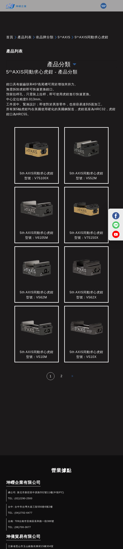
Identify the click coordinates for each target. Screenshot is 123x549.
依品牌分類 (44, 37)
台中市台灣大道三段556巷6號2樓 (34, 506)
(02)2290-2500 (23, 498)
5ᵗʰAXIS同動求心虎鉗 (91, 37)
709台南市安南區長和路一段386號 (34, 521)
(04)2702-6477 (23, 512)
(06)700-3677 (22, 527)
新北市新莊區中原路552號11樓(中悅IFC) (40, 492)
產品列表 (25, 37)
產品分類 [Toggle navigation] (61, 64)
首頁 (9, 37)
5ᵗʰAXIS (64, 37)
